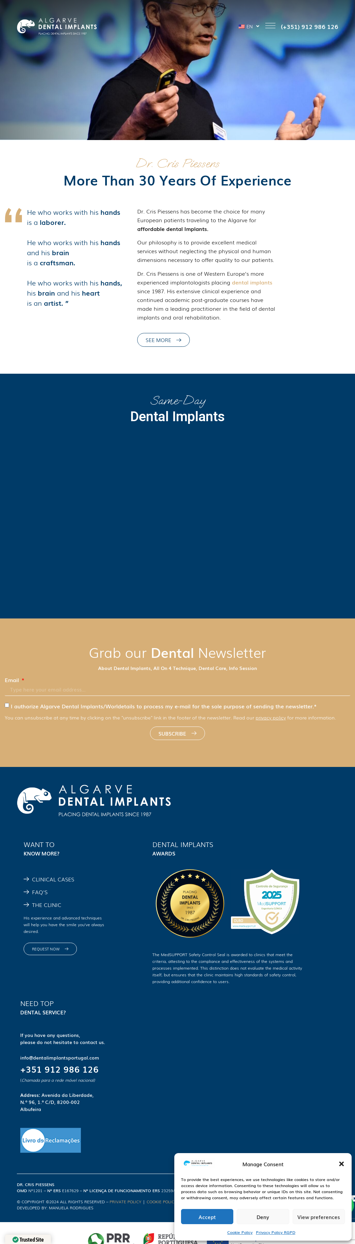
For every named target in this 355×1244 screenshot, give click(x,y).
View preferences (318, 1216)
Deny (263, 1216)
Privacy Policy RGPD (275, 1232)
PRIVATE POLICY (125, 1202)
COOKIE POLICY (162, 1202)
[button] (341, 1164)
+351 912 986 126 (59, 1068)
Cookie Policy (240, 1232)
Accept (207, 1216)
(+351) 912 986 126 (309, 26)
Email (13, 679)
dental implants (252, 282)
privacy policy (271, 717)
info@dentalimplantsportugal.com (59, 1057)
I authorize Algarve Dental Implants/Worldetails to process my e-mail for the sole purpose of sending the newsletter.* (164, 706)
